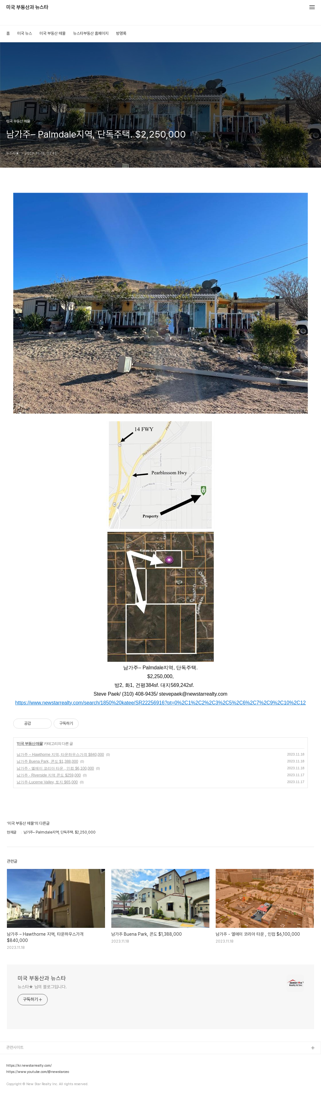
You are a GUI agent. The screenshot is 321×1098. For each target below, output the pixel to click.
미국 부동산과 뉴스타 (27, 7)
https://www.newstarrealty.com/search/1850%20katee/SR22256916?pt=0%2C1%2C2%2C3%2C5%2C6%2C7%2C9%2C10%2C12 (160, 702)
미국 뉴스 (24, 33)
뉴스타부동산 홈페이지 (90, 33)
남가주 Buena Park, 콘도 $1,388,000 (47, 761)
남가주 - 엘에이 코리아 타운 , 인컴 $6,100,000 (55, 768)
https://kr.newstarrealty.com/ (29, 1066)
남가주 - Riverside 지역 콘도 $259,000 (49, 775)
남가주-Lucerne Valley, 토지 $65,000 (47, 782)
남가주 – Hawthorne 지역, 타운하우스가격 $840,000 (60, 754)
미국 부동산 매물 (52, 33)
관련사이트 (15, 1047)
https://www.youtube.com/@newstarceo (37, 1072)
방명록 (121, 33)
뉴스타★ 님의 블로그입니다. (42, 986)
